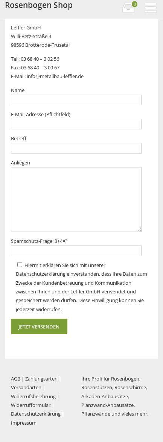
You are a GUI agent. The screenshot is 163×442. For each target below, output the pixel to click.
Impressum (24, 422)
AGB (15, 378)
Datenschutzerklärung (36, 413)
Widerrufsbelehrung (33, 396)
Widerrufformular (30, 405)
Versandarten (26, 387)
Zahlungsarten (41, 378)
